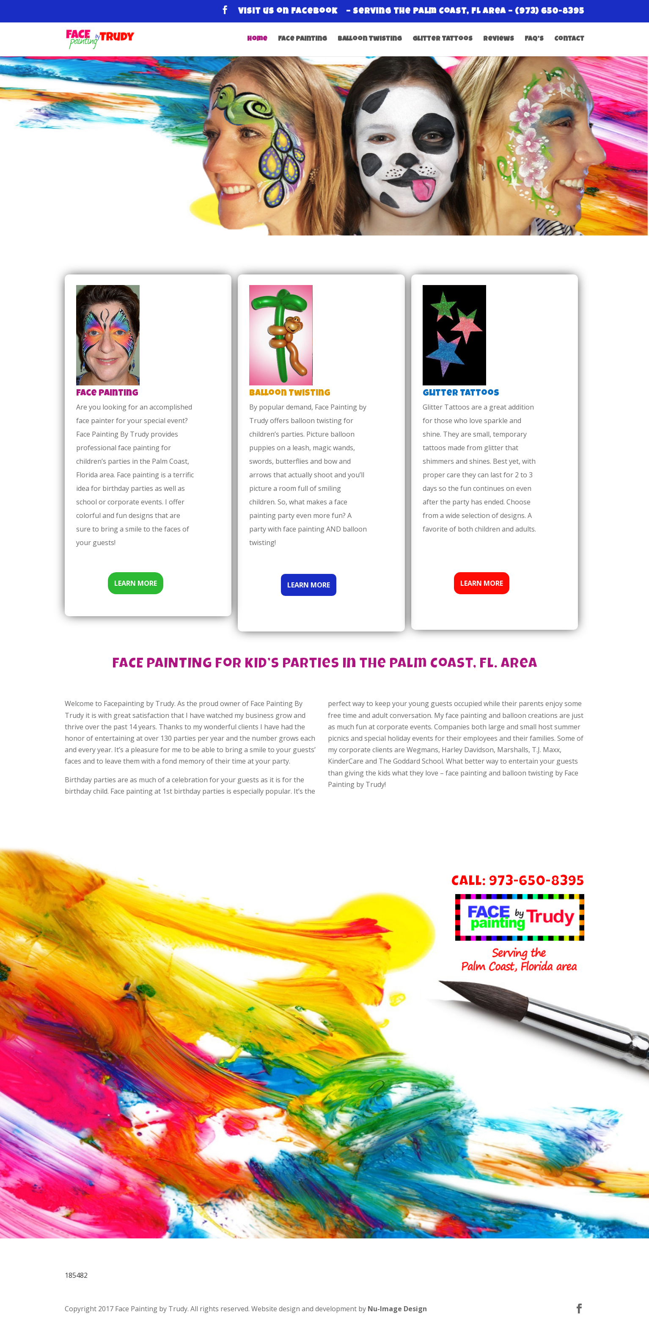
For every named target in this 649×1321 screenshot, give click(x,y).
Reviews (498, 39)
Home (257, 39)
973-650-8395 (536, 882)
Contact (569, 39)
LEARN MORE (135, 583)
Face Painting (302, 39)
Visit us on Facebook (288, 12)
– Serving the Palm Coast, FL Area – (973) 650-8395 (465, 12)
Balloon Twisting (370, 39)
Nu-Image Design (397, 1308)
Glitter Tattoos (442, 39)
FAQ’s (534, 39)
